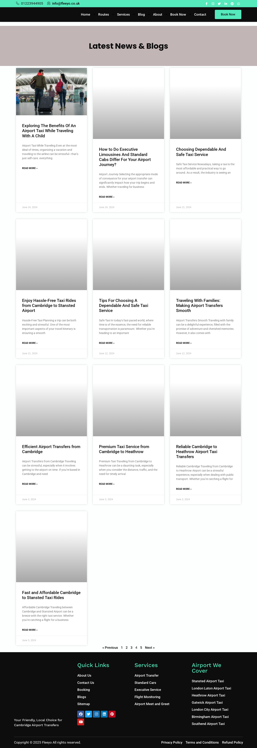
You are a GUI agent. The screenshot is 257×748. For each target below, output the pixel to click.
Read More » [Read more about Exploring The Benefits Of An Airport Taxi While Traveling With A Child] (30, 168)
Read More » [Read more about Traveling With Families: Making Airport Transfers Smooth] (184, 343)
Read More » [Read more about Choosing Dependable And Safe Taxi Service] (184, 182)
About (157, 14)
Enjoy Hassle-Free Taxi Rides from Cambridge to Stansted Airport (49, 305)
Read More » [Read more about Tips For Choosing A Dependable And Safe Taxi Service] (106, 343)
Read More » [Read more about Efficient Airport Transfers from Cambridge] (30, 484)
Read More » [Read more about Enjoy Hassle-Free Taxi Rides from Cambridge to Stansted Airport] (30, 343)
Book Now (178, 14)
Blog (141, 14)
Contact (200, 14)
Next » (150, 648)
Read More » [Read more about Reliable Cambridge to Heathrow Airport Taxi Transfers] (184, 489)
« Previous (110, 648)
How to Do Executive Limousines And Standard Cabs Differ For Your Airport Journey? (125, 157)
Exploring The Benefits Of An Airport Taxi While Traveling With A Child (49, 130)
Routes (103, 14)
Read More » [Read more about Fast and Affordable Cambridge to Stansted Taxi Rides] (30, 630)
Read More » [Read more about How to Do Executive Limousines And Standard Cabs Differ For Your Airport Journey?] (106, 196)
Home (85, 14)
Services (123, 14)
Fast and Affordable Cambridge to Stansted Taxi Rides (51, 595)
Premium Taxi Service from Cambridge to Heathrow (124, 449)
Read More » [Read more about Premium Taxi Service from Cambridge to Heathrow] (106, 484)
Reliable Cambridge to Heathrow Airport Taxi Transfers (196, 451)
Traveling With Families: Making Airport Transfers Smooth (199, 305)
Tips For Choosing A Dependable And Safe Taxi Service (123, 305)
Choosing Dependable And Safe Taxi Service (201, 152)
